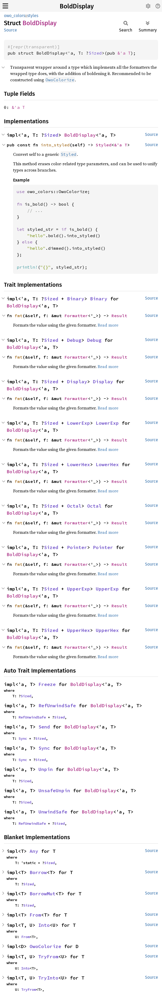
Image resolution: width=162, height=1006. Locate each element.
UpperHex (78, 630)
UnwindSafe (52, 812)
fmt (19, 315)
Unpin (45, 769)
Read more (108, 325)
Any (34, 851)
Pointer (77, 547)
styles (32, 15)
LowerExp (78, 423)
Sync (23, 738)
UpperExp (78, 589)
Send (44, 727)
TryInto (48, 978)
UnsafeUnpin (54, 790)
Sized (95, 53)
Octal (74, 506)
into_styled (55, 144)
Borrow (38, 872)
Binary (75, 299)
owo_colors (14, 15)
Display (77, 382)
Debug (74, 340)
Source (10, 30)
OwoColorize (45, 946)
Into (44, 925)
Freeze (47, 684)
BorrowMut (42, 894)
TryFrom (48, 957)
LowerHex (78, 464)
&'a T (124, 53)
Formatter (76, 315)
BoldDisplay (77, 6)
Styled (103, 144)
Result (119, 315)
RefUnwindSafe (57, 705)
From (35, 915)
